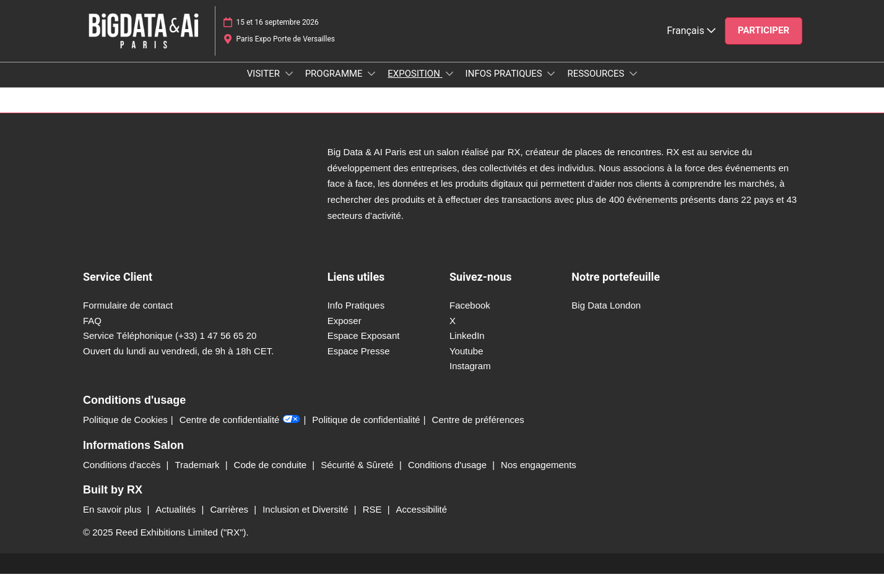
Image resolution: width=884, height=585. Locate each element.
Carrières (230, 520)
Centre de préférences (478, 430)
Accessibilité (422, 520)
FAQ (92, 332)
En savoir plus (113, 520)
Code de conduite (272, 476)
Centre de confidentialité (240, 431)
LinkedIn (467, 346)
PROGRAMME (335, 85)
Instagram (470, 377)
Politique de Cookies (125, 430)
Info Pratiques (356, 316)
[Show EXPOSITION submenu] (449, 85)
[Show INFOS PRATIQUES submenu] (551, 85)
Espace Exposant (363, 346)
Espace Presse (358, 362)
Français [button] (691, 42)
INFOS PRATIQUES (505, 85)
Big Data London (606, 316)
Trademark (198, 476)
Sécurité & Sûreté (358, 476)
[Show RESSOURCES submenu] (633, 85)
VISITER (264, 85)
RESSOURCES (596, 85)
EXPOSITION (415, 85)
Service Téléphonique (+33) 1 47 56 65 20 (169, 346)
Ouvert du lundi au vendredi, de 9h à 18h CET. (178, 362)
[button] (763, 42)
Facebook (469, 316)
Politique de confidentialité (366, 430)
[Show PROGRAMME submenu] (371, 85)
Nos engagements (538, 476)
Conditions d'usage (448, 476)
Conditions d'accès (123, 476)
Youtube (466, 362)
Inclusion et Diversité (306, 520)
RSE (373, 520)
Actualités (176, 520)
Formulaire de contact (128, 316)
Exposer (344, 332)
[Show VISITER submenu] (289, 85)
